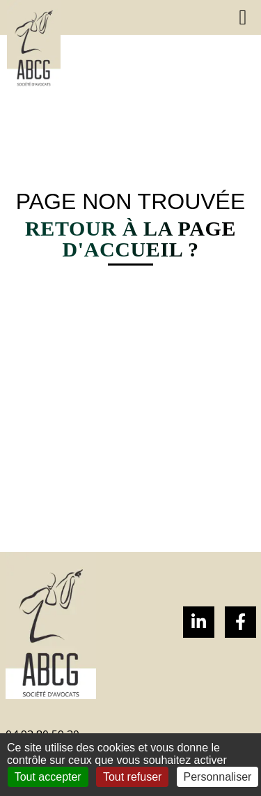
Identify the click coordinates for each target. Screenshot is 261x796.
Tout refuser (132, 777)
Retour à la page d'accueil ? (130, 239)
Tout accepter (48, 777)
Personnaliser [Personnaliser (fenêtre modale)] (218, 777)
